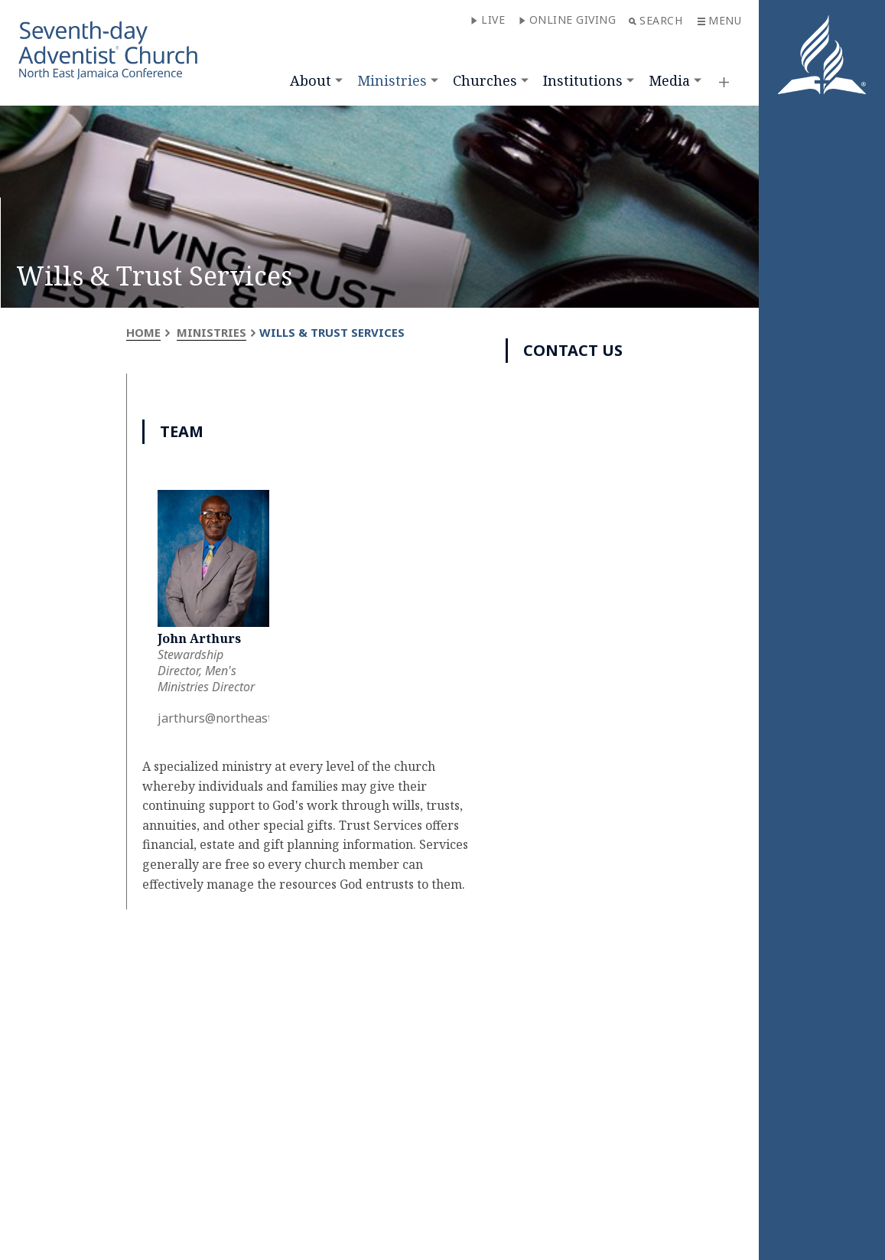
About (310, 80)
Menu (719, 20)
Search (655, 20)
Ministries (392, 80)
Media (669, 80)
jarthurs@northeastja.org (231, 718)
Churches (485, 80)
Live (487, 19)
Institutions (583, 80)
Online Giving (568, 19)
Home (143, 332)
